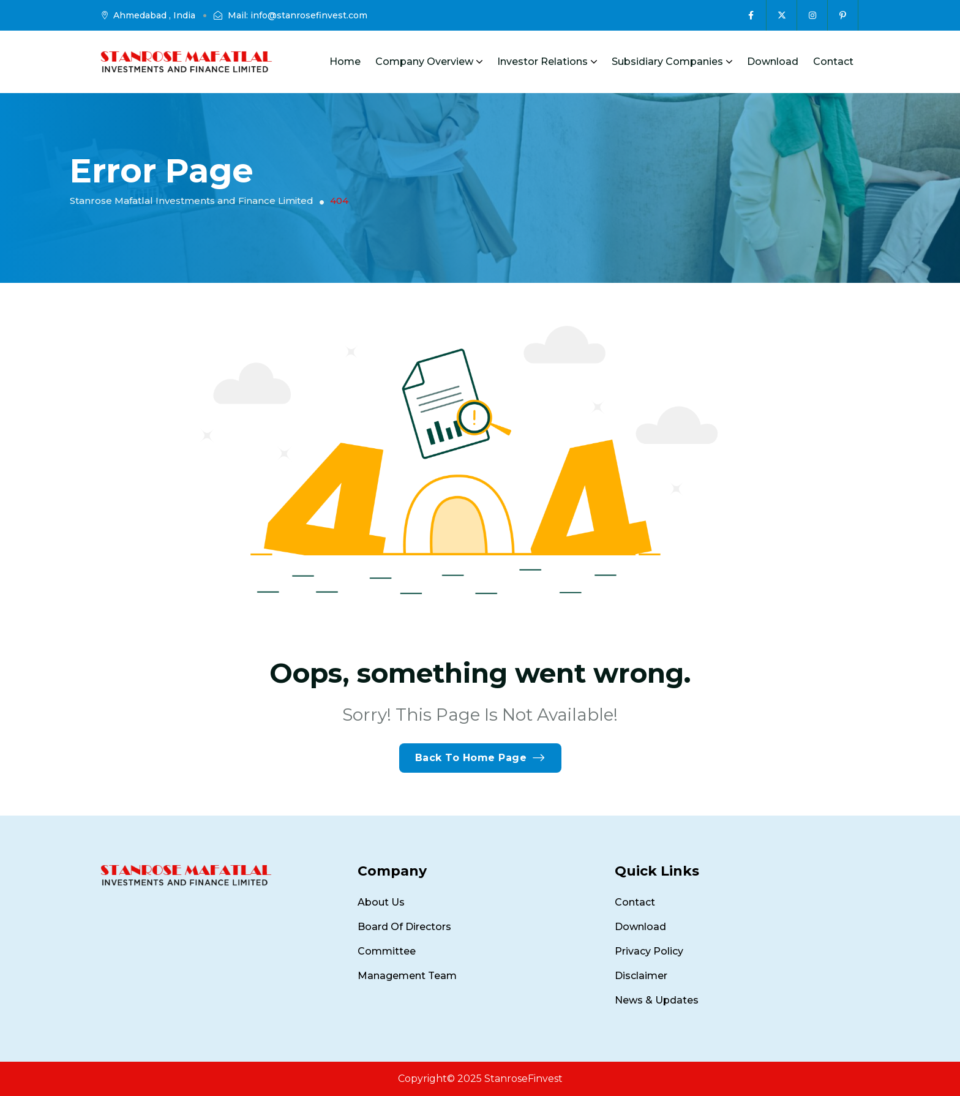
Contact (833, 61)
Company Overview (428, 62)
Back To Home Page (480, 758)
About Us (381, 902)
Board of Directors (404, 927)
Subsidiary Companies (672, 62)
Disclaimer (641, 976)
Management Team (407, 976)
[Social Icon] (751, 15)
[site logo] (186, 61)
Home (345, 61)
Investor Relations (547, 62)
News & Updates (657, 1000)
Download (772, 61)
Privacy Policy (649, 951)
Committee (387, 951)
